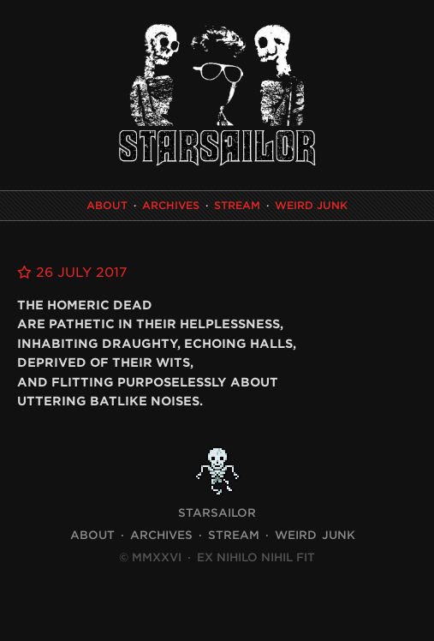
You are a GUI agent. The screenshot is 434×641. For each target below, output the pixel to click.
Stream (237, 205)
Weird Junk (311, 205)
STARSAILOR (217, 512)
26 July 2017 (72, 272)
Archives (170, 205)
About (107, 205)
